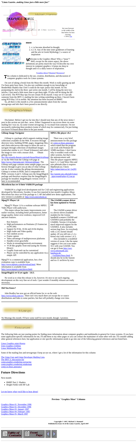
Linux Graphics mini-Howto (13, 343)
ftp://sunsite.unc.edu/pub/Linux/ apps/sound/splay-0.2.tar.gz (64, 175)
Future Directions (13, 372)
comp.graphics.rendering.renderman (16, 364)
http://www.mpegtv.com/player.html (16, 269)
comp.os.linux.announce (63, 143)
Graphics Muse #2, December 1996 (16, 407)
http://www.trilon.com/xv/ (12, 296)
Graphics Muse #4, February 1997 (15, 411)
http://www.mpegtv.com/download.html (18, 264)
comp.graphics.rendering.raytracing (16, 362)
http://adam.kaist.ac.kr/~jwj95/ (63, 169)
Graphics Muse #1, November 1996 (16, 404)
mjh (71, 36)
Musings (52, 73)
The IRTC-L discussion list (12, 359)
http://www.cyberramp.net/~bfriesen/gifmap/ (20, 162)
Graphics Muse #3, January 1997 (15, 409)
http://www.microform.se (36, 197)
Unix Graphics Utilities (11, 346)
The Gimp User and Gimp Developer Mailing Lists (23, 357)
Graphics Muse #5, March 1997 (14, 414)
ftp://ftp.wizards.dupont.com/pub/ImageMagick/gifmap (24, 157)
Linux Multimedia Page (11, 348)
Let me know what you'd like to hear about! (19, 391)
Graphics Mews (42, 73)
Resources (60, 73)
